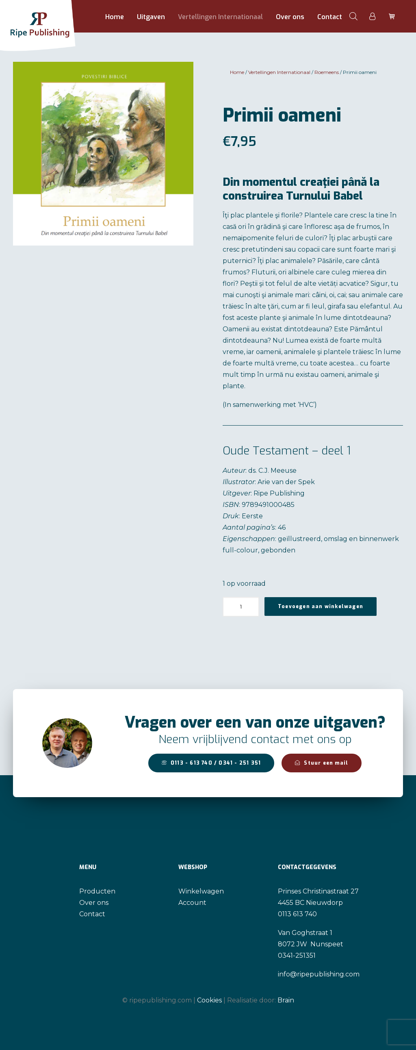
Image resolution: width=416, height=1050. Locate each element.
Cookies (209, 1000)
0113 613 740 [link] (297, 914)
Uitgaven (151, 17)
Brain (285, 1000)
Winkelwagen (201, 891)
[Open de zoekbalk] (353, 16)
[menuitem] (115, 17)
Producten (97, 891)
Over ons (290, 17)
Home (114, 17)
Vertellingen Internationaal (220, 17)
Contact (329, 17)
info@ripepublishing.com (319, 974)
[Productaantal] (241, 607)
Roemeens (326, 72)
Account (192, 903)
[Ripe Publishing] (52, 16)
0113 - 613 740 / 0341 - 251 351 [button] (211, 763)
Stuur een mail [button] (321, 763)
